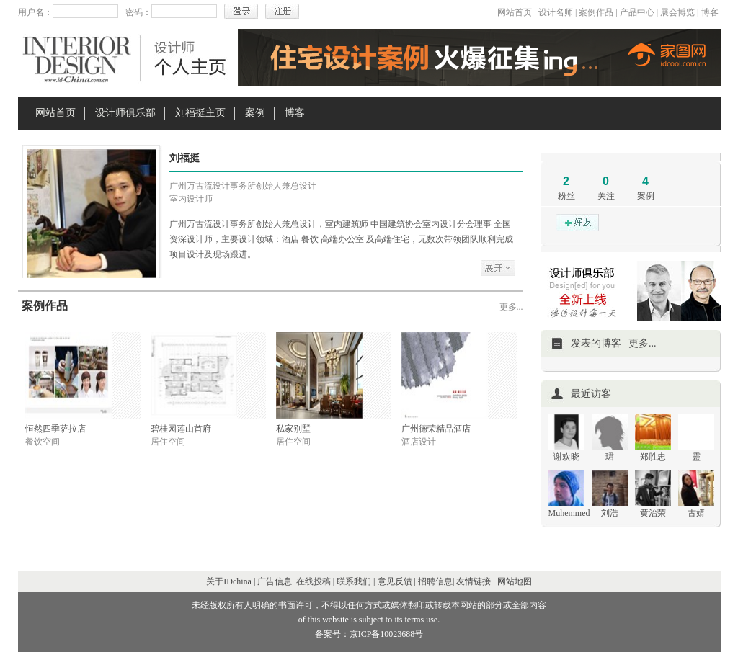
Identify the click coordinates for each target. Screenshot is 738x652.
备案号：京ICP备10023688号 (369, 634)
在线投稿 (313, 581)
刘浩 (609, 513)
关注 (606, 196)
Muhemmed (569, 513)
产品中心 (637, 12)
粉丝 (566, 196)
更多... (511, 307)
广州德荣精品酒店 (436, 429)
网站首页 (514, 12)
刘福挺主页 (200, 112)
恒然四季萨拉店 (55, 429)
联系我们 (354, 581)
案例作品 (596, 12)
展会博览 (677, 12)
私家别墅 (293, 429)
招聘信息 (435, 581)
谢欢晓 (566, 457)
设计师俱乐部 (125, 112)
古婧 (696, 513)
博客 (710, 12)
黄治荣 (653, 513)
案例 (255, 112)
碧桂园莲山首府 (181, 429)
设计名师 (555, 12)
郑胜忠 (653, 457)
